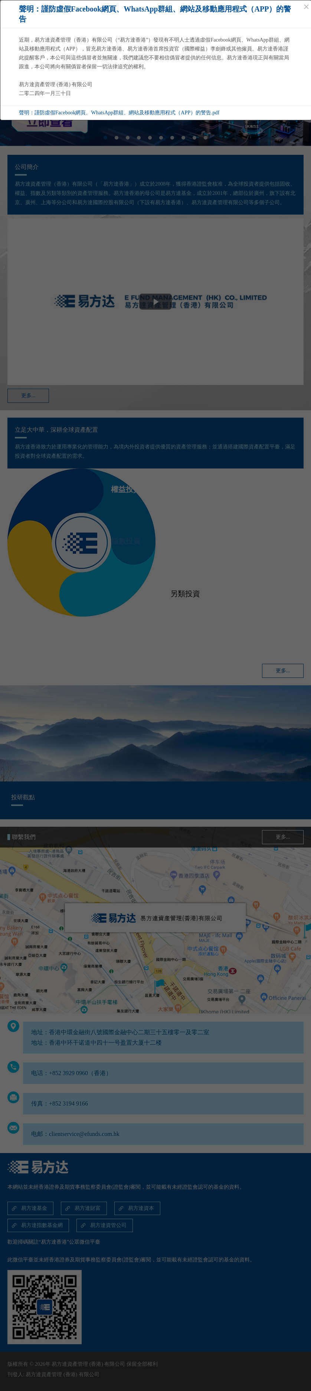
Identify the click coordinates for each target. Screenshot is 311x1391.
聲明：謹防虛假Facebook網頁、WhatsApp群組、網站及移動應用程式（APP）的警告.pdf (119, 112)
